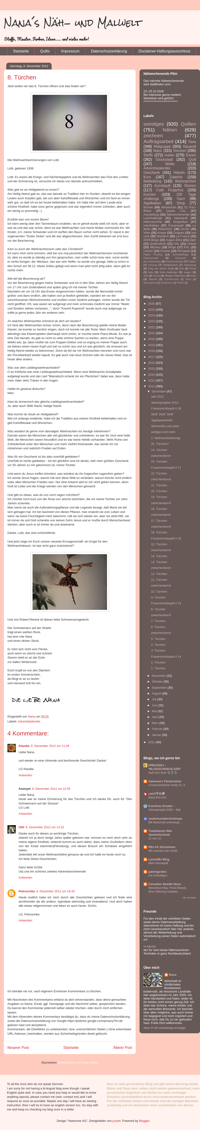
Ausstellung (151, 214)
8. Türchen (158, 609)
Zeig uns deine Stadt (161, 268)
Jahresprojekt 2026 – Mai (164, 809)
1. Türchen (158, 668)
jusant (117, 1121)
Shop (181, 203)
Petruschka (27, 891)
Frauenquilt (175, 225)
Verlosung (190, 264)
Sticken (190, 186)
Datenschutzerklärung (109, 51)
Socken (165, 251)
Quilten (188, 124)
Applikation (152, 203)
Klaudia (24, 746)
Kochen (149, 194)
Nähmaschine (152, 221)
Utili (21, 827)
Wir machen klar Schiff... (164, 850)
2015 (152, 368)
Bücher (148, 207)
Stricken (179, 151)
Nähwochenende (178, 214)
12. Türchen (159, 574)
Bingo (172, 247)
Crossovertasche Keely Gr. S (166, 785)
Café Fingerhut (169, 190)
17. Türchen (159, 520)
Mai (155, 711)
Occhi (156, 275)
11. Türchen (159, 579)
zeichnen (153, 135)
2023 (152, 321)
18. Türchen (159, 509)
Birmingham (149, 283)
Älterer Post (122, 1048)
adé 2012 (157, 396)
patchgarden (157, 871)
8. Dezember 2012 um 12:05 (51, 788)
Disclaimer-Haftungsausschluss (164, 51)
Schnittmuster (171, 279)
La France (183, 236)
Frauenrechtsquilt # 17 (166, 467)
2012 (152, 386)
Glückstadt (164, 159)
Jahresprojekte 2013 (164, 402)
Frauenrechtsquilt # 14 (166, 656)
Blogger (144, 1121)
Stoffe (148, 155)
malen (169, 155)
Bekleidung (152, 181)
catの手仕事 (156, 793)
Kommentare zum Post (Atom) (78, 1062)
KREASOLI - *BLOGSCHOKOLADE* (164, 767)
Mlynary (155, 247)
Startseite (21, 51)
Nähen (170, 129)
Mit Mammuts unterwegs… (165, 822)
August (157, 693)
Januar (157, 735)
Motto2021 (165, 229)
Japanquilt (180, 218)
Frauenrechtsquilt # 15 (166, 603)
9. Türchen (158, 597)
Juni (155, 705)
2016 (152, 362)
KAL (187, 247)
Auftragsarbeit (158, 141)
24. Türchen (159, 450)
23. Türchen (159, 461)
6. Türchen (158, 627)
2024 (152, 315)
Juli (154, 699)
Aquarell (189, 146)
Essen (191, 155)
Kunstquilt (162, 186)
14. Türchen (159, 556)
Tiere (192, 142)
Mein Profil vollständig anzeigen (164, 1028)
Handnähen (151, 225)
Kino (193, 275)
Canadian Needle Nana (164, 884)
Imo (181, 268)
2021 (152, 333)
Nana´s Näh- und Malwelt (73, 22)
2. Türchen (158, 662)
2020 (152, 339)
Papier (192, 261)
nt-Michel (149, 946)
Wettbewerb (170, 264)
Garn (181, 199)
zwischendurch (161, 455)
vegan (187, 272)
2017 (152, 357)
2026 (152, 303)
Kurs (147, 177)
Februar (157, 729)
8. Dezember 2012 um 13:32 (45, 827)
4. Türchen (158, 644)
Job (145, 275)
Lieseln (148, 251)
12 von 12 (154, 838)
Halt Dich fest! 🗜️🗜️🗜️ (162, 772)
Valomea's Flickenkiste (164, 781)
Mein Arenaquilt (158, 863)
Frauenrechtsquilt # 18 (166, 408)
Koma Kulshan (174, 261)
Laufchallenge (152, 218)
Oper (192, 240)
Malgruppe (162, 146)
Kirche (185, 229)
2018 (152, 351)
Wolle (169, 164)
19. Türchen (159, 497)
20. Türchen (159, 491)
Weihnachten (185, 181)
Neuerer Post (18, 1048)
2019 (152, 345)
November (159, 675)
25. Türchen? (160, 444)
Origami (178, 232)
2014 (152, 374)
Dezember (159, 391)
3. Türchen (158, 650)
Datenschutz (151, 257)
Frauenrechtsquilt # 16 (166, 538)
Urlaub (191, 243)
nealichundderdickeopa (165, 818)
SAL (177, 243)
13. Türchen (159, 562)
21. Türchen (159, 485)
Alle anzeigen (189, 897)
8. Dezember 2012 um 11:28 (50, 746)
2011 (152, 742)
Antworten (25, 775)
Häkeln (179, 173)
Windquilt (183, 251)
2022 (152, 327)
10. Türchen (159, 591)
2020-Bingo (151, 240)
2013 (152, 380)
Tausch (153, 279)
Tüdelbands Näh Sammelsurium (160, 832)
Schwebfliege (180, 254)
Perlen (180, 283)
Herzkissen (167, 283)
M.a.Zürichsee (152, 261)
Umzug (152, 264)
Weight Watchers (175, 275)
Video (188, 279)
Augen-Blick (174, 240)
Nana (173, 974)
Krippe (161, 232)
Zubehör (176, 177)
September (159, 687)
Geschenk (151, 173)
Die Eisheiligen (157, 875)
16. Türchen (159, 532)
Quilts (45, 51)
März (156, 723)
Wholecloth (168, 207)
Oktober (157, 681)
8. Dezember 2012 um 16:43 (55, 891)
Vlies (146, 232)
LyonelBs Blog (159, 859)
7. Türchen (158, 621)
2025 (152, 309)
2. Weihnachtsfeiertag (165, 438)
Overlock (180, 257)
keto (150, 272)
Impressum (70, 51)
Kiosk (192, 268)
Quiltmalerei (158, 243)
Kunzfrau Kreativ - (161, 806)
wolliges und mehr (163, 432)
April (155, 717)
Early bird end (157, 797)
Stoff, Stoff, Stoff (162, 414)
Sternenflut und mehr (165, 426)
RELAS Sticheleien (161, 847)
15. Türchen (159, 544)
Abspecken (180, 221)
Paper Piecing (152, 254)
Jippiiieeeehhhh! (162, 420)
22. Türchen (159, 473)
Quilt (192, 159)
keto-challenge (168, 272)
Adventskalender (29, 721)
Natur (157, 151)
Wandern (163, 236)
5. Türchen (158, 639)
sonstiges (153, 124)
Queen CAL (176, 211)
